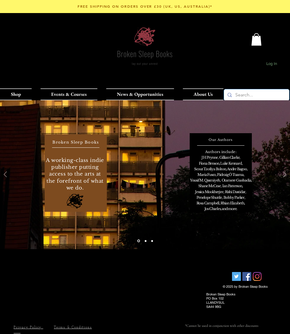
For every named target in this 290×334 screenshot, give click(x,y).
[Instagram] (257, 276)
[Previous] (5, 174)
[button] (18, 94)
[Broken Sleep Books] (236, 276)
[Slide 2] (145, 241)
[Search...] (256, 95)
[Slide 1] (138, 241)
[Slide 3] (152, 241)
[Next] (284, 174)
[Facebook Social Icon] (246, 276)
